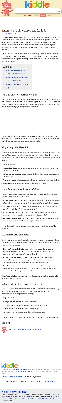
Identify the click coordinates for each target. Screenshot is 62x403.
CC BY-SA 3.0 (21, 394)
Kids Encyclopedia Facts (9, 33)
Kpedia (43, 15)
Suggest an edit (50, 381)
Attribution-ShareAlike (23, 371)
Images (30, 15)
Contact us (30, 398)
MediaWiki (56, 396)
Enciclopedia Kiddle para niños (45, 398)
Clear (55, 11)
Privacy (23, 398)
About (16, 398)
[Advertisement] (31, 23)
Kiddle (3, 398)
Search (59, 11)
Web (25, 15)
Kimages (36, 15)
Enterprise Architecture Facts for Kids (14, 377)
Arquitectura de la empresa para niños (28, 329)
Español (49, 15)
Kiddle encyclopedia (19, 369)
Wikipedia (29, 396)
